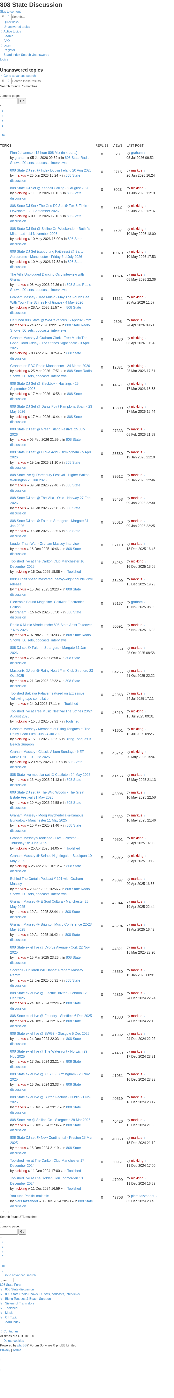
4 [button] (2, 121)
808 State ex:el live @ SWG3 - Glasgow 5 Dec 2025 (49, 1033)
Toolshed (74, 572)
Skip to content (10, 11)
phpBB (22, 1345)
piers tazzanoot (26, 1201)
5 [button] (2, 125)
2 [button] (2, 111)
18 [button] (3, 135)
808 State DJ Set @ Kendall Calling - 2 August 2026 (49, 188)
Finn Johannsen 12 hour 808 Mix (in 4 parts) (43, 153)
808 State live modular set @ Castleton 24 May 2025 (50, 775)
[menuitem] (15, 26)
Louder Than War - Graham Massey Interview (44, 544)
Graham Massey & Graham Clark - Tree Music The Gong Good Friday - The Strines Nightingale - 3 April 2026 (49, 343)
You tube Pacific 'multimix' (29, 1196)
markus (20, 175)
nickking (21, 193)
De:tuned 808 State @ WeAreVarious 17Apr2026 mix (50, 320)
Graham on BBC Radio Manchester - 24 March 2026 (50, 366)
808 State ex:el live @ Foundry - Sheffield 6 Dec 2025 (51, 1016)
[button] (1, 91)
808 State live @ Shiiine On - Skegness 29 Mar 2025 (50, 1120)
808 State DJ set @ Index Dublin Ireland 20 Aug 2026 (51, 170)
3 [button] (2, 116)
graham (20, 158)
